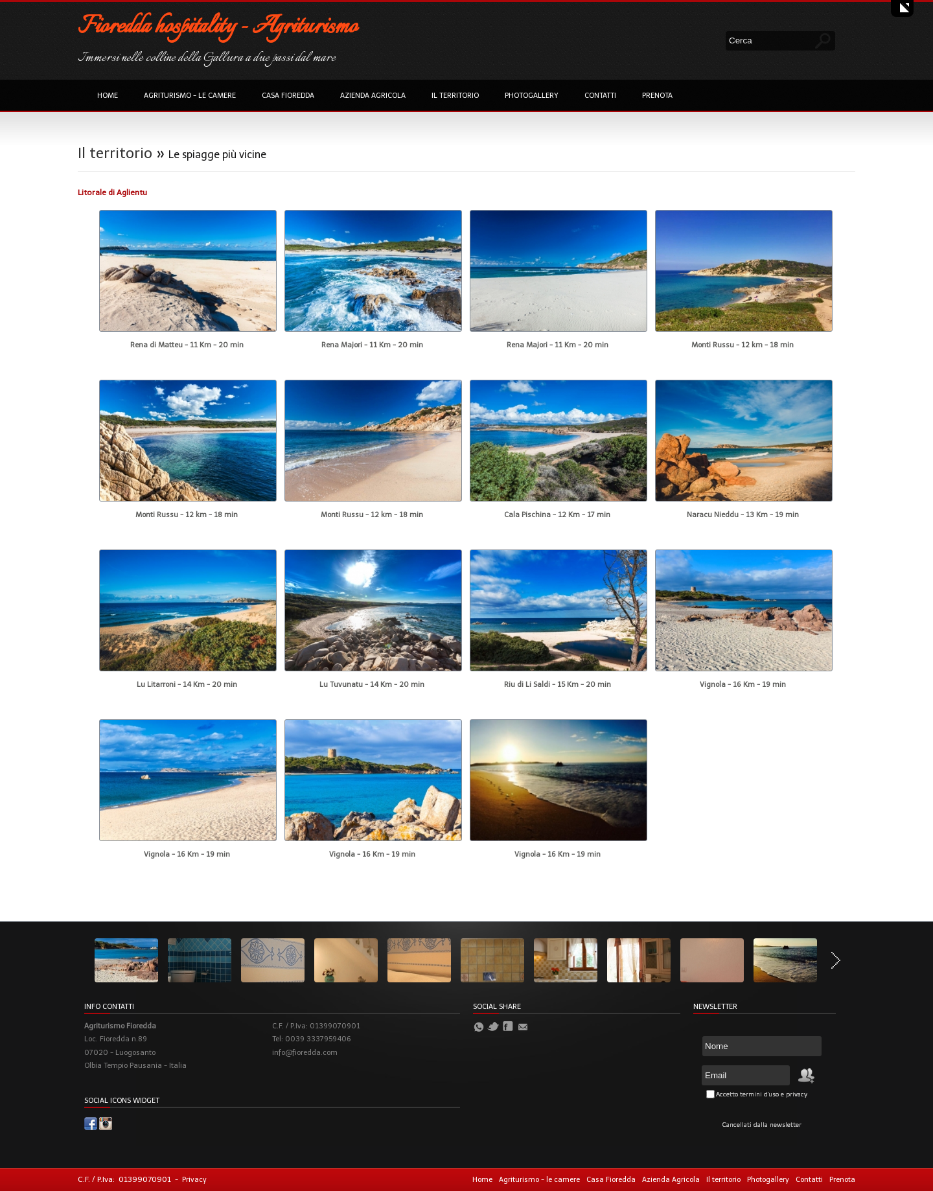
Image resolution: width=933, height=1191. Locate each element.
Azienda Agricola (373, 95)
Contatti (600, 95)
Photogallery (532, 95)
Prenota (657, 95)
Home (107, 95)
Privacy (194, 1179)
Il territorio (455, 95)
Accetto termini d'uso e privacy (761, 1094)
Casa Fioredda (288, 95)
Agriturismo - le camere (190, 95)
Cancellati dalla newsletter (761, 1125)
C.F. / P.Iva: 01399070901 (124, 1179)
